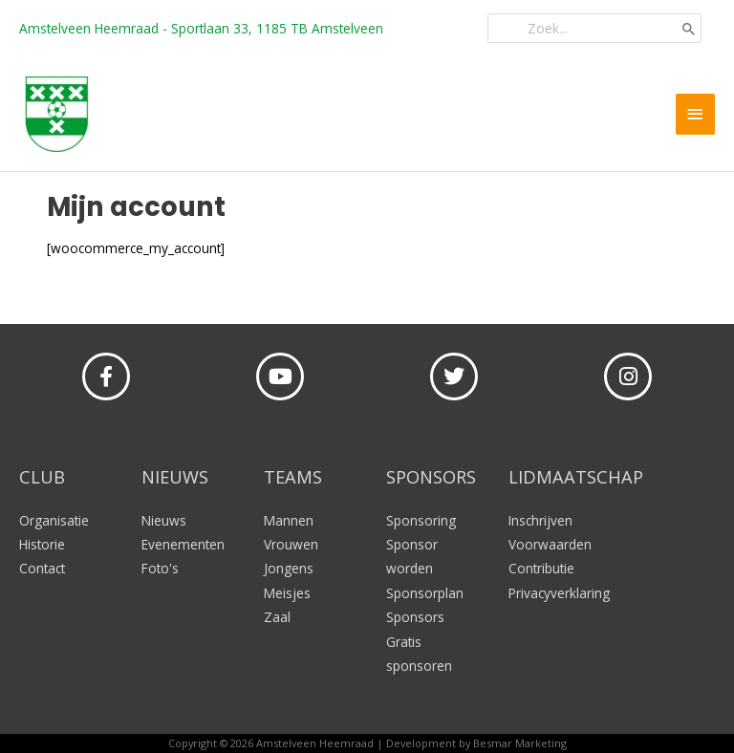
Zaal (277, 617)
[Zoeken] (689, 28)
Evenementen (183, 544)
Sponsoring (421, 520)
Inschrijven (540, 520)
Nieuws (163, 520)
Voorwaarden (550, 544)
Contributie (541, 568)
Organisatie (54, 520)
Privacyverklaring (559, 593)
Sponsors (415, 617)
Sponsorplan (425, 593)
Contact (42, 568)
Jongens (288, 568)
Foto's (160, 568)
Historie (42, 544)
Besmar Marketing (520, 743)
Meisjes (287, 593)
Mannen (288, 520)
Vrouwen (291, 544)
